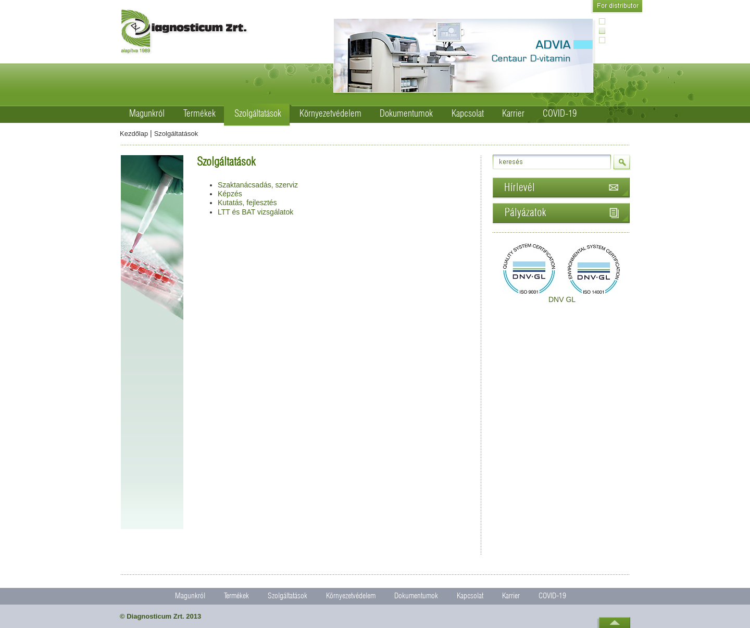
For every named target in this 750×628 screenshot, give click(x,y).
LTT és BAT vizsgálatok (255, 212)
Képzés (230, 194)
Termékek (199, 114)
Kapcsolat (468, 114)
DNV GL (562, 299)
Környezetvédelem (330, 114)
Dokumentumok (406, 114)
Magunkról (147, 114)
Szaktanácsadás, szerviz (258, 185)
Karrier (513, 114)
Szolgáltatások (257, 114)
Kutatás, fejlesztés (247, 202)
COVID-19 (560, 114)
